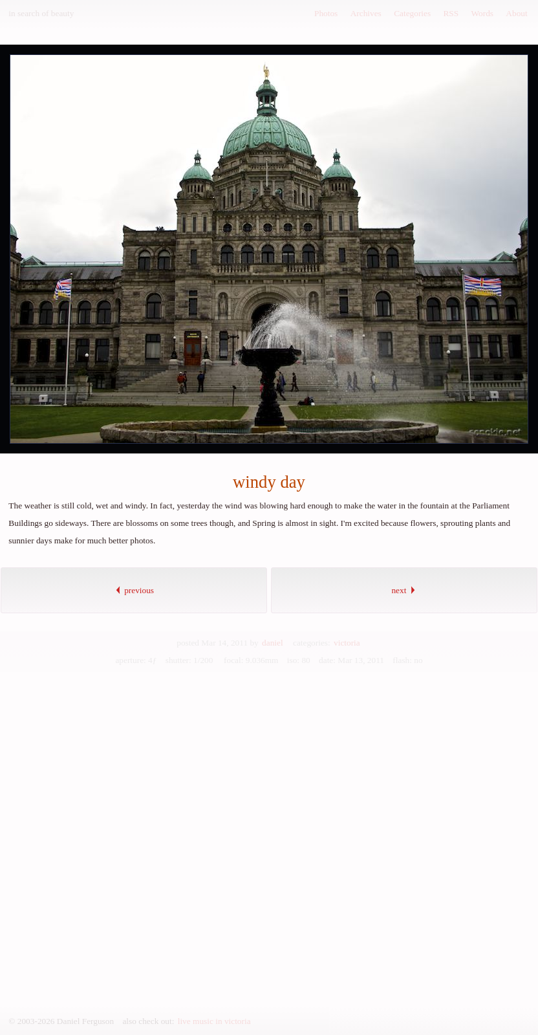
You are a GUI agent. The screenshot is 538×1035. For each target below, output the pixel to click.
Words (482, 13)
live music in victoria (214, 1021)
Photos (326, 13)
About (516, 13)
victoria (347, 643)
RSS (450, 13)
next (403, 590)
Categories (412, 13)
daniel (272, 643)
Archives (366, 13)
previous (134, 590)
